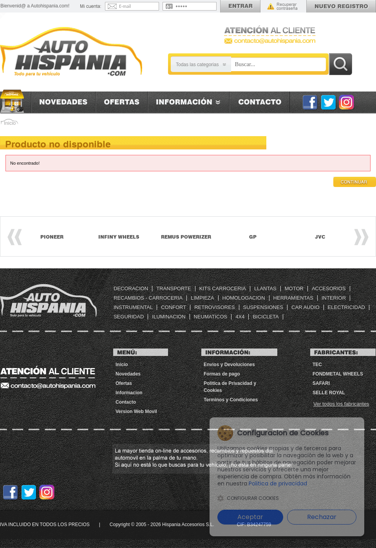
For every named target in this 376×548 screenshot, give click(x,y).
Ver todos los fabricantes (341, 404)
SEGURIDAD (129, 317)
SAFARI (321, 383)
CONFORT (173, 307)
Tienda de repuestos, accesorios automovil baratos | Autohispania (48, 300)
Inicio (15, 101)
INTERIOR (334, 298)
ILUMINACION (168, 317)
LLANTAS (265, 288)
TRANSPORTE (173, 288)
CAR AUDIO (305, 307)
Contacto (260, 102)
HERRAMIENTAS (293, 298)
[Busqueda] (278, 64)
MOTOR (294, 288)
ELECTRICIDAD (346, 307)
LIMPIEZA (202, 298)
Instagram (346, 102)
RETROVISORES (214, 307)
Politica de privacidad (300, 483)
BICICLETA (265, 317)
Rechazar (321, 517)
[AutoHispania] (71, 52)
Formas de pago (222, 374)
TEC (317, 364)
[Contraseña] (194, 6)
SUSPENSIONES (263, 307)
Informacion (188, 102)
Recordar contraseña (282, 6)
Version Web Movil (136, 411)
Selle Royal (329, 392)
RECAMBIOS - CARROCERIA (148, 298)
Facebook (309, 102)
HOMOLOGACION (243, 298)
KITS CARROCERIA (222, 288)
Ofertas (121, 102)
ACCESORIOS (329, 288)
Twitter (328, 102)
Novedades (63, 102)
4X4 (239, 317)
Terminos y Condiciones (231, 399)
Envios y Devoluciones (229, 364)
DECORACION (131, 288)
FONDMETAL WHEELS (338, 374)
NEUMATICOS (211, 317)
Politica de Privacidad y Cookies (230, 387)
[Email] (138, 6)
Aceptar (249, 517)
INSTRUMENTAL (133, 307)
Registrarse (341, 6)
